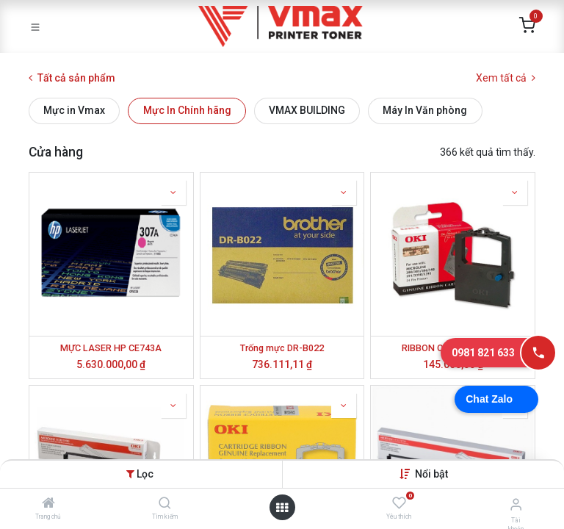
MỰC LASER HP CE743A (111, 347)
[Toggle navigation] (35, 26)
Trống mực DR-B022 (282, 347)
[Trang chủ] (48, 504)
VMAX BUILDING (307, 110)
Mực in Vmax (74, 110)
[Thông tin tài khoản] (516, 504)
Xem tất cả (505, 78)
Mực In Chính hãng (187, 110)
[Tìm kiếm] (165, 504)
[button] (431, 474)
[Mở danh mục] (282, 508)
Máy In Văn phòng (425, 110)
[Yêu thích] (399, 503)
